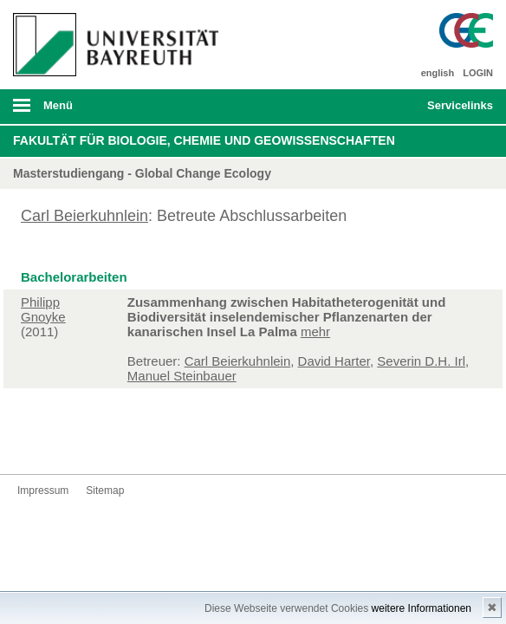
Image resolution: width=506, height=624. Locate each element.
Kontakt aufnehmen (169, 441)
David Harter (334, 361)
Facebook (31, 441)
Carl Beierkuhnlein (84, 215)
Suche (367, 106)
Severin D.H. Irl (421, 361)
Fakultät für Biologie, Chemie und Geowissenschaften (204, 140)
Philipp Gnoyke (43, 309)
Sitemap (105, 490)
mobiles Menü (111, 111)
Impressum (42, 490)
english (438, 73)
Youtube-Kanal (114, 441)
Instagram (86, 441)
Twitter (58, 441)
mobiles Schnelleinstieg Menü (452, 111)
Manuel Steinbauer (182, 375)
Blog (142, 441)
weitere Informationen (421, 608)
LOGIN (478, 73)
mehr (315, 331)
